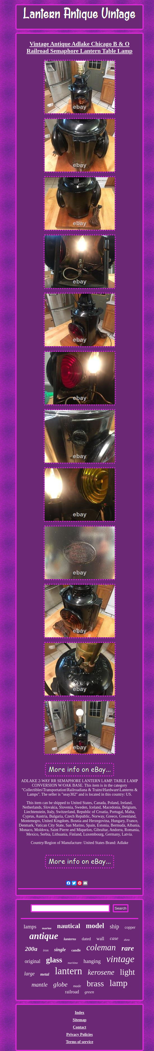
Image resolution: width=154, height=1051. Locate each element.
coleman (101, 947)
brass (95, 983)
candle (76, 950)
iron (46, 950)
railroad (72, 991)
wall (100, 938)
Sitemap (79, 1020)
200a (31, 948)
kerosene (101, 972)
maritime (73, 962)
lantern (68, 971)
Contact (79, 1027)
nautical (68, 926)
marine (47, 928)
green (89, 992)
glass (54, 959)
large (29, 973)
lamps (30, 927)
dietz (127, 939)
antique (43, 936)
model (95, 926)
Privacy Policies (79, 1034)
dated (86, 939)
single (60, 949)
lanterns (70, 939)
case (114, 938)
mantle (39, 984)
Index (79, 1013)
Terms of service (79, 1042)
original (32, 961)
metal (44, 974)
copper (130, 927)
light (127, 971)
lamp (119, 983)
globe (60, 984)
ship (114, 926)
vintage (120, 959)
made (77, 986)
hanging (92, 961)
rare (127, 948)
